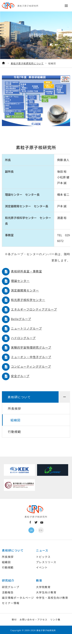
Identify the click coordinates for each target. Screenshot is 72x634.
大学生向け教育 (46, 591)
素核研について (19, 396)
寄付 (14, 618)
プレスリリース (46, 561)
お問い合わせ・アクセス (33, 618)
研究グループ (10, 586)
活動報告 (8, 591)
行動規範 (14, 430)
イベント (42, 566)
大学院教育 (43, 586)
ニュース (42, 549)
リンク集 (55, 618)
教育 (39, 579)
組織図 (16, 419)
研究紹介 (8, 579)
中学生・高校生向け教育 (52, 596)
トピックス (43, 555)
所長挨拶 (14, 407)
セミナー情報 (10, 602)
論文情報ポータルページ (18, 596)
